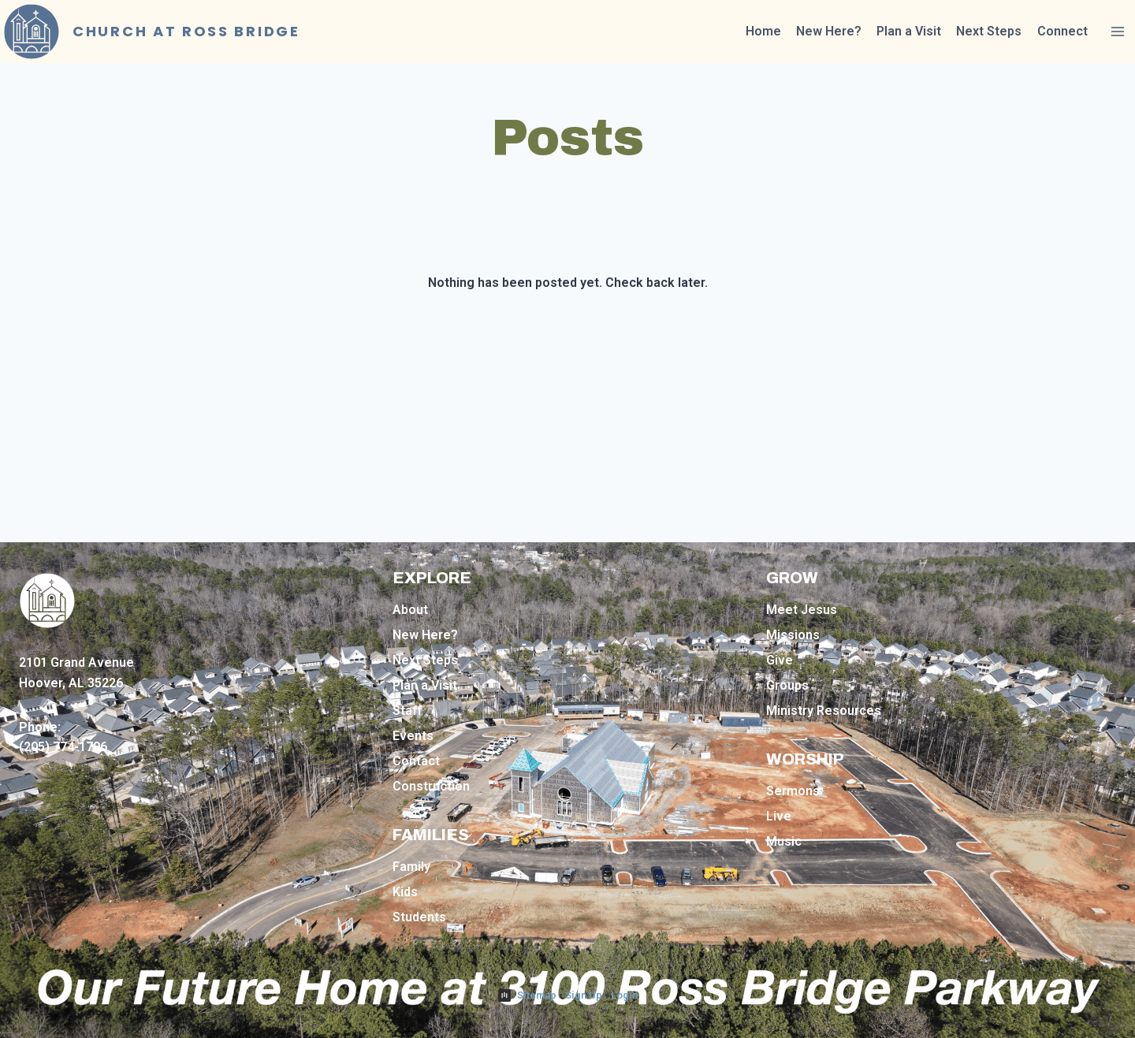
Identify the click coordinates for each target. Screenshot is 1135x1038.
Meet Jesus (801, 609)
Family (411, 866)
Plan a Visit (908, 31)
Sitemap (536, 995)
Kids (405, 891)
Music (784, 841)
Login (624, 995)
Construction (431, 786)
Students (419, 917)
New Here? (828, 31)
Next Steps (989, 31)
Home (763, 31)
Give (779, 660)
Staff (407, 710)
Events (413, 735)
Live (778, 816)
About (410, 609)
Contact (416, 760)
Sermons (793, 790)
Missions (793, 634)
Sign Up (583, 995)
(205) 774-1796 (63, 746)
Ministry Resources (823, 710)
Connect (1062, 31)
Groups (787, 685)
